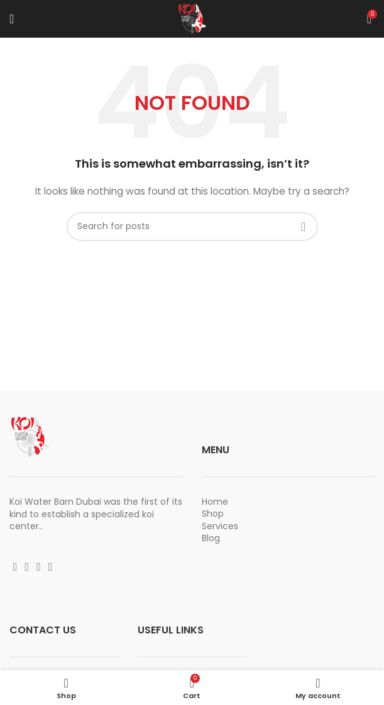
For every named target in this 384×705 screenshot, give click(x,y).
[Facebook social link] (15, 566)
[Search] (192, 226)
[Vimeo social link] (51, 566)
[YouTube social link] (39, 566)
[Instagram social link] (27, 566)
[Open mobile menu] (11, 18)
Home (215, 501)
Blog (211, 538)
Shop (213, 513)
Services (220, 526)
